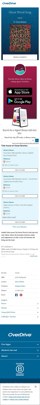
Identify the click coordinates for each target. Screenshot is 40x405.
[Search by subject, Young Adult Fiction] (20, 312)
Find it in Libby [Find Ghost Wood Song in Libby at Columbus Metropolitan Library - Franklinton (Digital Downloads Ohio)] (20, 196)
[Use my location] (33, 140)
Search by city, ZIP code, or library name (20, 137)
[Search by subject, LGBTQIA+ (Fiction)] (20, 317)
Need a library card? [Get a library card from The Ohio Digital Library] (9, 217)
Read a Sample (20, 57)
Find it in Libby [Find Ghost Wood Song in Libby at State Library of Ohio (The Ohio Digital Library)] (20, 222)
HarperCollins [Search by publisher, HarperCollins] (20, 286)
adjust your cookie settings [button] (19, 399)
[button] (20, 344)
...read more (33, 256)
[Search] (37, 140)
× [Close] (36, 387)
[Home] (9, 4)
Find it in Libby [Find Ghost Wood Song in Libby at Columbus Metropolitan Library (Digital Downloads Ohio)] (20, 170)
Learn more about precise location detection (25, 143)
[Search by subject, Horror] (20, 304)
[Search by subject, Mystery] (20, 308)
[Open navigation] (36, 3)
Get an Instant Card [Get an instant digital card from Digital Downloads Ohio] (10, 165)
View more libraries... (20, 227)
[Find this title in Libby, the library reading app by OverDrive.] (20, 92)
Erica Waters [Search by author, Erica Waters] (21, 22)
